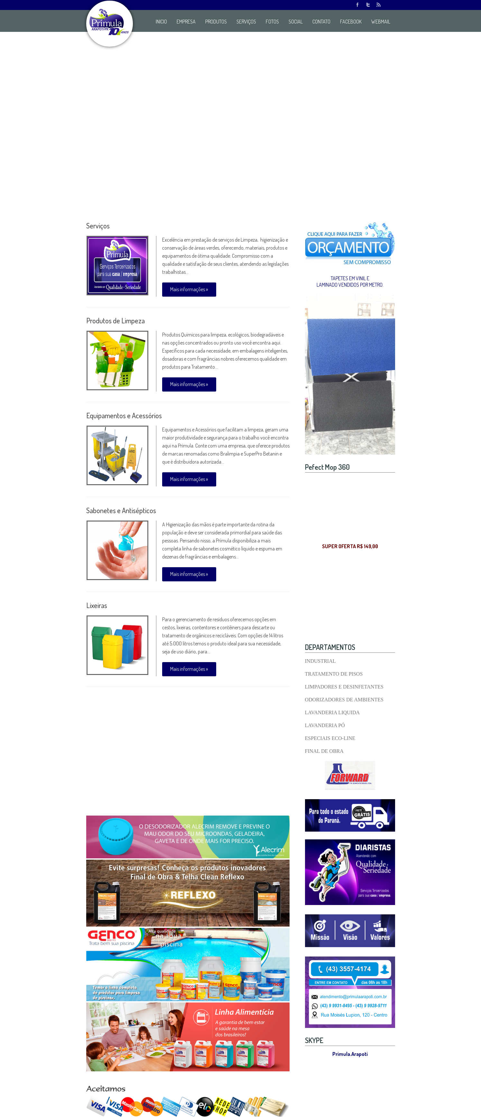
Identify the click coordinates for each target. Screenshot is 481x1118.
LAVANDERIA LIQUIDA (332, 712)
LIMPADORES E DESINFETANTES (344, 686)
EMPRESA (186, 21)
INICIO (161, 21)
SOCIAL (296, 21)
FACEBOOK (351, 21)
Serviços (98, 225)
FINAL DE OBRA (324, 751)
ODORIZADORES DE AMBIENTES (344, 699)
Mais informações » (189, 289)
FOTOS (272, 21)
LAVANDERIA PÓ (325, 725)
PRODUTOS (216, 21)
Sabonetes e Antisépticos (121, 510)
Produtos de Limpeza (115, 320)
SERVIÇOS (246, 21)
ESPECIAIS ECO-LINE (330, 738)
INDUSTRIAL (320, 661)
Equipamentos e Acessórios (124, 415)
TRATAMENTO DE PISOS (334, 674)
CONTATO (321, 21)
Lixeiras (96, 605)
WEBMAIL (380, 21)
